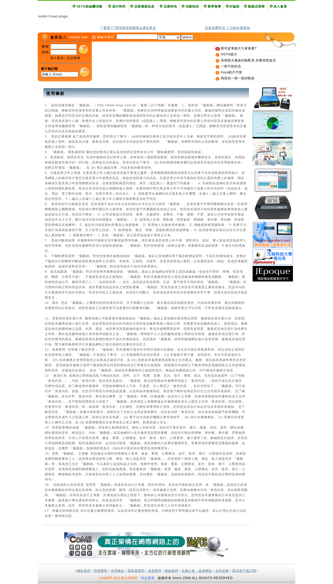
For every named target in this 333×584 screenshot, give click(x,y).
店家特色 (170, 6)
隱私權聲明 (136, 571)
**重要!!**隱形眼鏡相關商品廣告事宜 (128, 28)
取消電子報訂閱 (244, 571)
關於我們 (84, 571)
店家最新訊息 (144, 6)
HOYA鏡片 (229, 54)
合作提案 (222, 571)
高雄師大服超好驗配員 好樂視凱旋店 (248, 60)
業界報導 (214, 6)
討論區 (234, 6)
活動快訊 (192, 6)
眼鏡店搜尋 (256, 6)
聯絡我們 (171, 571)
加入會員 (280, 6)
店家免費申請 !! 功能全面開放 (227, 28)
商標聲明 (100, 571)
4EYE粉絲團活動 (89, 6)
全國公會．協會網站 (197, 571)
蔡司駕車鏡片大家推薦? (239, 48)
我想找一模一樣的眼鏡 (238, 78)
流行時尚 (119, 6)
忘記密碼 (73, 58)
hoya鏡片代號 (231, 72)
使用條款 (117, 571)
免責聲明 (155, 571)
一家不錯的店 (231, 66)
